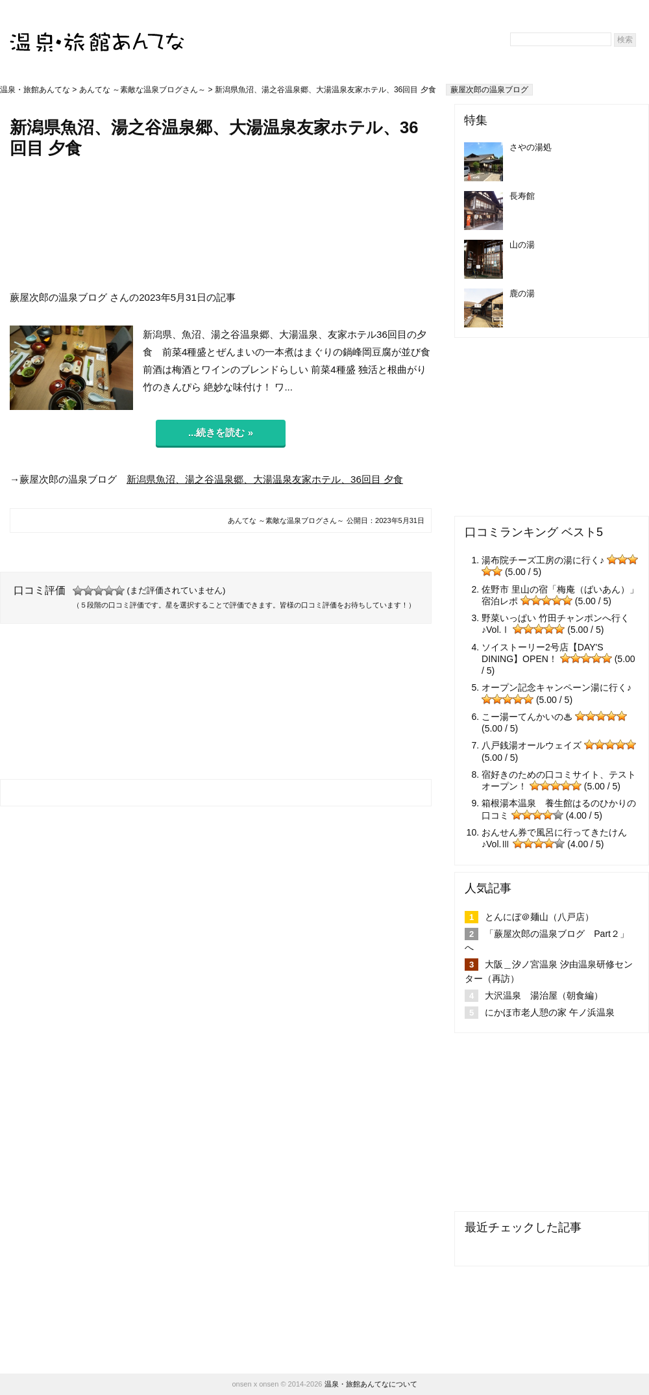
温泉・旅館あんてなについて (370, 1384)
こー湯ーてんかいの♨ (527, 716)
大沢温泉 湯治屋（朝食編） (544, 995)
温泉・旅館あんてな (35, 89)
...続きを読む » (220, 432)
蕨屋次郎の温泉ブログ (489, 89)
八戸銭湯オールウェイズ (532, 745)
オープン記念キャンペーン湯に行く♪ (556, 687)
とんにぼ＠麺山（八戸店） (539, 917)
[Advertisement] (221, 224)
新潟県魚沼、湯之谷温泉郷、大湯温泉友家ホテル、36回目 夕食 (265, 479)
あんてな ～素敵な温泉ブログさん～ (142, 89)
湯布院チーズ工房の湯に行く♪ (543, 560)
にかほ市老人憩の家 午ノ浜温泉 (550, 1012)
